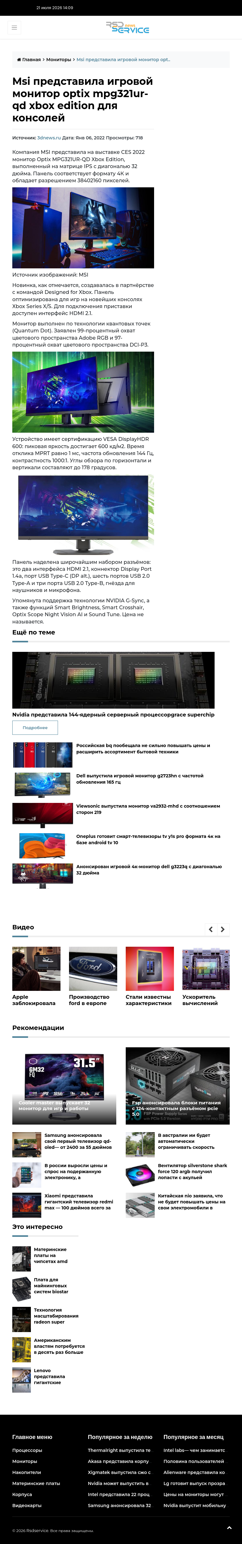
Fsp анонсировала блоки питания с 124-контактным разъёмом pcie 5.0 (174, 1104)
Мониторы (58, 59)
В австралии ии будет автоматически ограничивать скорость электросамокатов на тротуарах (186, 1147)
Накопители (26, 1472)
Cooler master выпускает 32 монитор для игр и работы (62, 1104)
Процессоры (27, 1450)
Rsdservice (37, 1530)
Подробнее (35, 727)
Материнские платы (36, 1483)
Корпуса (22, 1494)
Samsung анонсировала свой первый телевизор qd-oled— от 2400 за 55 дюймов (78, 1141)
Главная (29, 59)
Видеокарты (27, 1505)
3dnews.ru (49, 138)
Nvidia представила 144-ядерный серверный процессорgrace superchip (110, 715)
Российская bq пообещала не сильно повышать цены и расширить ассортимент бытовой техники (143, 748)
